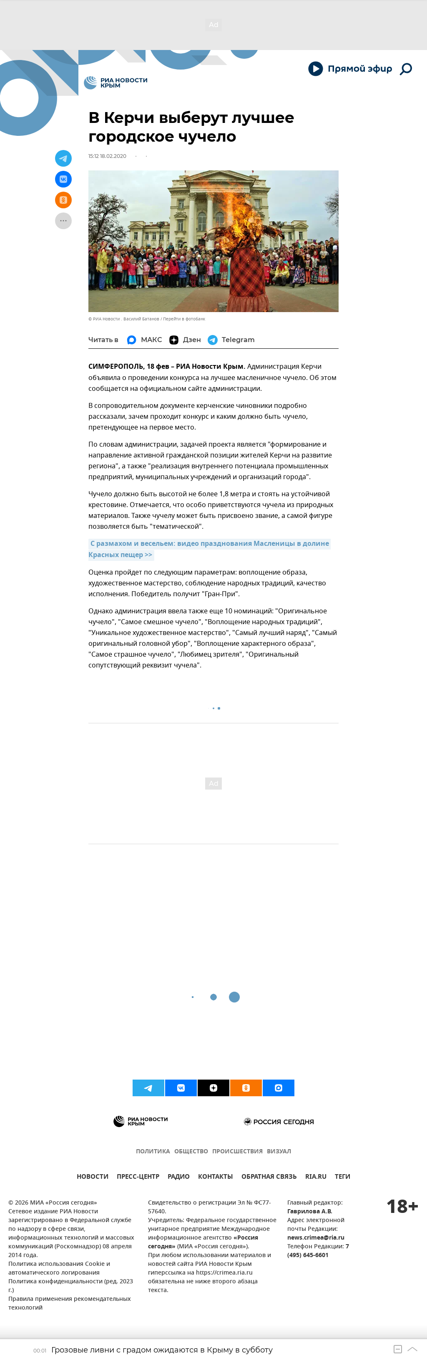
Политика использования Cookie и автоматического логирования (59, 1269)
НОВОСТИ (92, 1177)
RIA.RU (316, 1177)
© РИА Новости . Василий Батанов (123, 319)
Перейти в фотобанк (184, 319)
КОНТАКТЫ (215, 1177)
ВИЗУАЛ (279, 1152)
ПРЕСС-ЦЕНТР (138, 1177)
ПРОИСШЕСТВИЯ (237, 1152)
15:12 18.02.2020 (107, 156)
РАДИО (179, 1177)
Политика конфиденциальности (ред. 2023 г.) (70, 1286)
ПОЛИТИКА (153, 1152)
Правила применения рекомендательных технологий (69, 1304)
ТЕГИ (342, 1177)
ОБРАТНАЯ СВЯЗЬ (269, 1177)
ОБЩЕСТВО (191, 1152)
